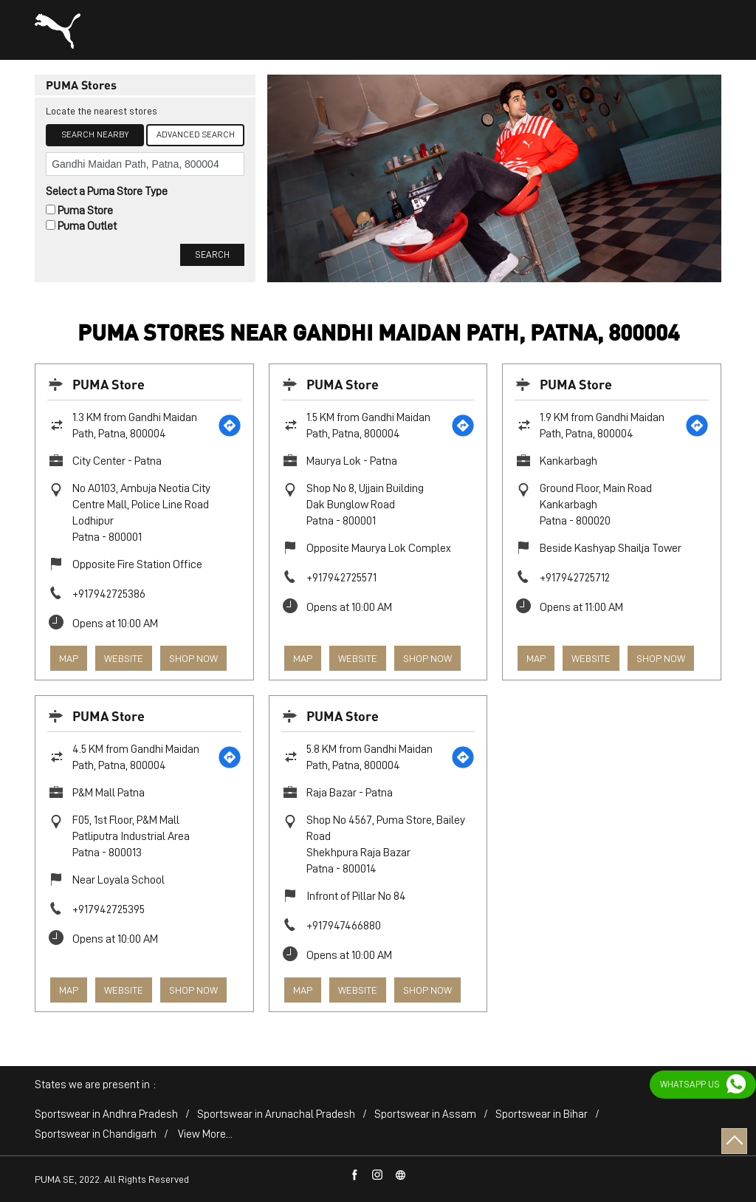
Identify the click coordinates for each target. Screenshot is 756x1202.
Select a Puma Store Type (107, 191)
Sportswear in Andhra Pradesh (106, 1114)
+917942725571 (341, 578)
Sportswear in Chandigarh (96, 1134)
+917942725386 (108, 594)
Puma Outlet (87, 226)
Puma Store (85, 210)
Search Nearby (95, 134)
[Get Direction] (229, 425)
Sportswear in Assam (425, 1114)
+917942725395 (108, 909)
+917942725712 (575, 578)
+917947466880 (343, 926)
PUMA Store (108, 383)
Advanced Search (196, 134)
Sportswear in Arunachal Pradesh (276, 1114)
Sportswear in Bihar (541, 1114)
